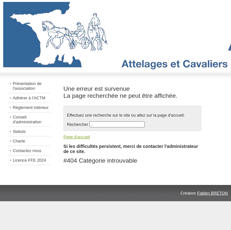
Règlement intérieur (31, 107)
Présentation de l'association (27, 86)
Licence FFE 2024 (29, 160)
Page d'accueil (76, 136)
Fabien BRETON (212, 193)
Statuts (19, 131)
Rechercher (77, 124)
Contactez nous (27, 150)
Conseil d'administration (27, 119)
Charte (19, 141)
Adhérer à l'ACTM (29, 98)
